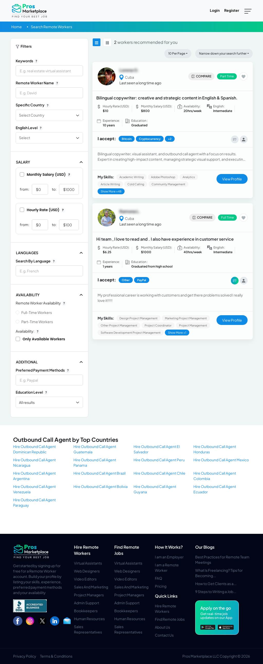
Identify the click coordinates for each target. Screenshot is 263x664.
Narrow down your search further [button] (223, 53)
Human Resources (89, 618)
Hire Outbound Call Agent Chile (159, 473)
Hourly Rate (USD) (42, 210)
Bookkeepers (86, 610)
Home (16, 26)
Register (231, 10)
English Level (29, 128)
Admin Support (86, 602)
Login (215, 10)
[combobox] (49, 270)
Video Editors (85, 579)
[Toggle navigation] (248, 11)
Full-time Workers (36, 312)
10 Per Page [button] (176, 53)
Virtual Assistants (88, 563)
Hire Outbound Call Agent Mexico (221, 459)
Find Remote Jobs (170, 619)
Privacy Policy (24, 656)
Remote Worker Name (38, 83)
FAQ (158, 578)
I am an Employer (169, 557)
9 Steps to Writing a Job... (215, 591)
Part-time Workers (37, 321)
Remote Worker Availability (41, 303)
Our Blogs (204, 547)
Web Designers (87, 571)
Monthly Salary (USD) (46, 174)
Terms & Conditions (56, 656)
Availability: (28, 331)
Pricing (160, 586)
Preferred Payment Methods (43, 370)
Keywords (27, 61)
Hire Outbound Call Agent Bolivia (100, 486)
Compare (201, 76)
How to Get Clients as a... (216, 583)
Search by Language (36, 261)
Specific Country (33, 105)
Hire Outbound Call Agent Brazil (99, 473)
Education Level (32, 392)
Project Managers (89, 595)
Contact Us (164, 635)
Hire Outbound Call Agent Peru (159, 459)
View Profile (232, 179)
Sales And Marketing (91, 587)
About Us (162, 627)
